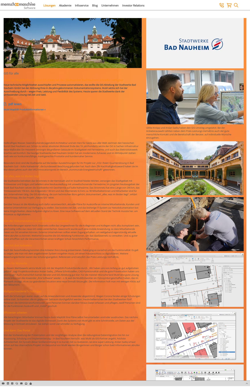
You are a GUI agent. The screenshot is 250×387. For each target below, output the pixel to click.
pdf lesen (12, 104)
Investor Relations (133, 5)
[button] (31, 383)
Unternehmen (110, 5)
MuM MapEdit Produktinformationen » (24, 109)
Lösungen (49, 5)
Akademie (65, 5)
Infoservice (81, 5)
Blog (95, 5)
